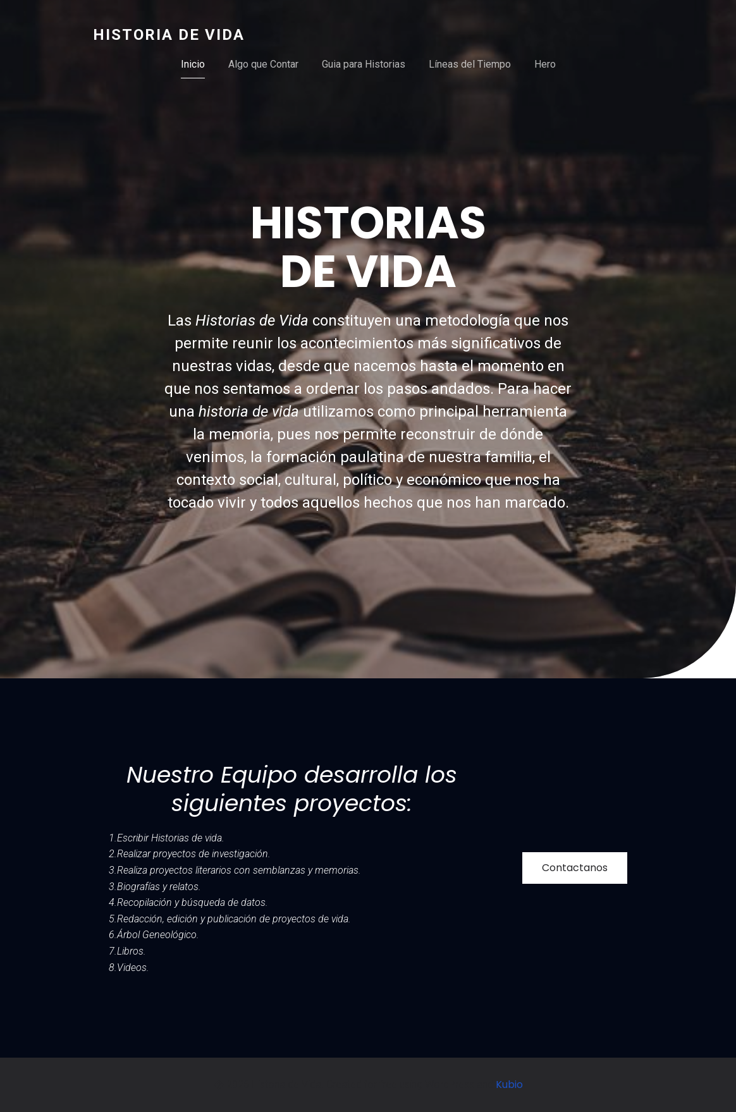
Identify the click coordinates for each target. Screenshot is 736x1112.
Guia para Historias (363, 64)
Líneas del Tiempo (470, 64)
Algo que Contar (263, 64)
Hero (545, 64)
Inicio (193, 64)
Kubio (509, 1084)
